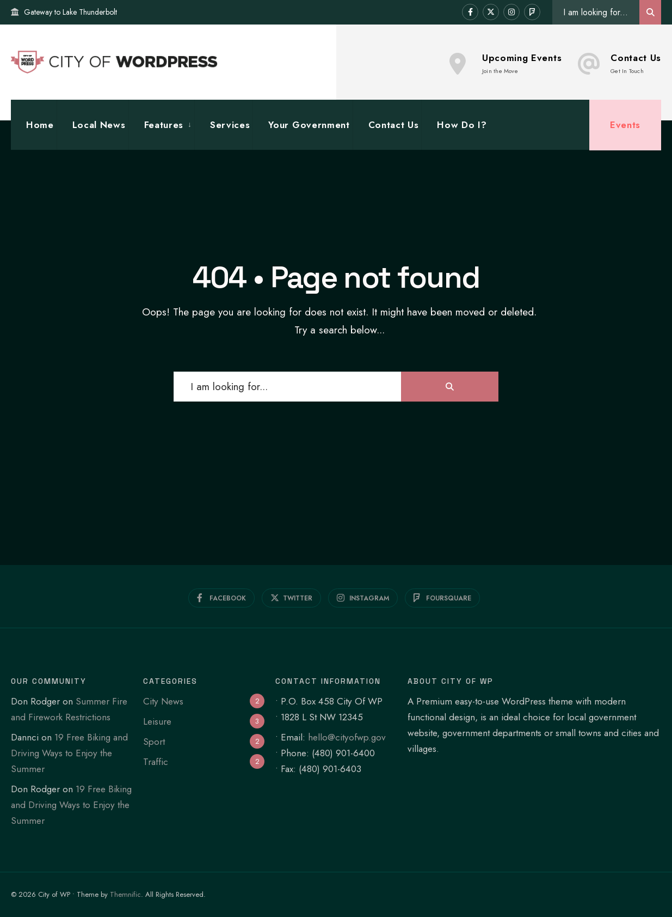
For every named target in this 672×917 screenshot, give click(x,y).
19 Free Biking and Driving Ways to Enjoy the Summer (69, 753)
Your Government (308, 124)
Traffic (155, 761)
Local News (99, 124)
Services (230, 124)
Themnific (125, 894)
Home (40, 124)
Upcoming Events (505, 63)
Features (163, 124)
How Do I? (461, 124)
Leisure (157, 721)
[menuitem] (161, 125)
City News (163, 701)
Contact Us (619, 63)
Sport (154, 741)
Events (625, 124)
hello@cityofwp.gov (347, 737)
